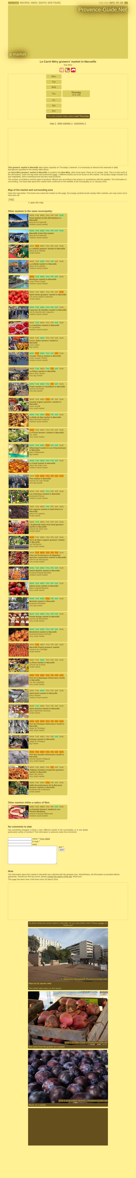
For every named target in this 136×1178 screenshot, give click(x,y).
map (55, 174)
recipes (24, 3)
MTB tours (54, 3)
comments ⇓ (80, 123)
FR (117, 3)
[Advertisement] (68, 1126)
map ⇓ (53, 123)
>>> (106, 3)
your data (44, 839)
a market (17, 54)
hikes (34, 3)
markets (13, 3)
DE (121, 3)
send (62, 850)
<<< (101, 3)
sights (43, 3)
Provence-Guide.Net (102, 10)
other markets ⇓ (65, 123)
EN (126, 3)
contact (101, 923)
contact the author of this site (59, 877)
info (112, 3)
